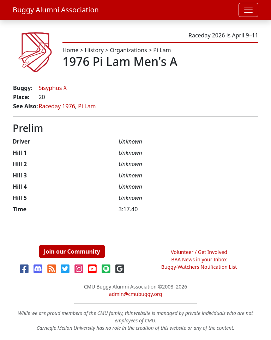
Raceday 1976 (56, 106)
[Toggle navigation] (248, 10)
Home (70, 50)
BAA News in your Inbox (199, 259)
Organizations (128, 50)
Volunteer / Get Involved (199, 252)
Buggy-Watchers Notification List (199, 266)
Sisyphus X (52, 88)
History (94, 50)
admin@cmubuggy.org (135, 294)
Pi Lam (162, 50)
